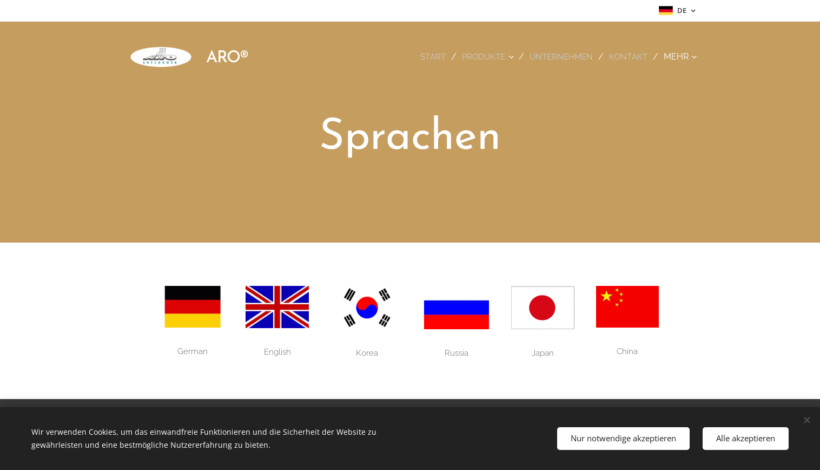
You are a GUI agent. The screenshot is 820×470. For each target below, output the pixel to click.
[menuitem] (427, 56)
